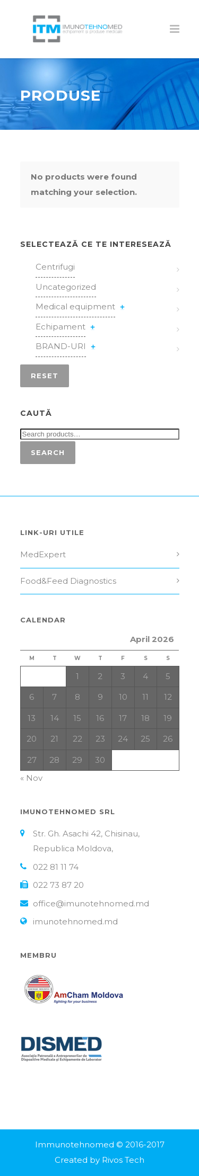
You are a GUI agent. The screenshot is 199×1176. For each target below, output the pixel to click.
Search (48, 452)
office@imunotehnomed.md (91, 903)
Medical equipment (75, 306)
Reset (44, 375)
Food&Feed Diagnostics (68, 581)
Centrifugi (55, 267)
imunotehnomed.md (75, 921)
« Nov (31, 778)
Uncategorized (66, 287)
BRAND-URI (61, 346)
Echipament (60, 327)
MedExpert (43, 554)
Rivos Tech (123, 1160)
